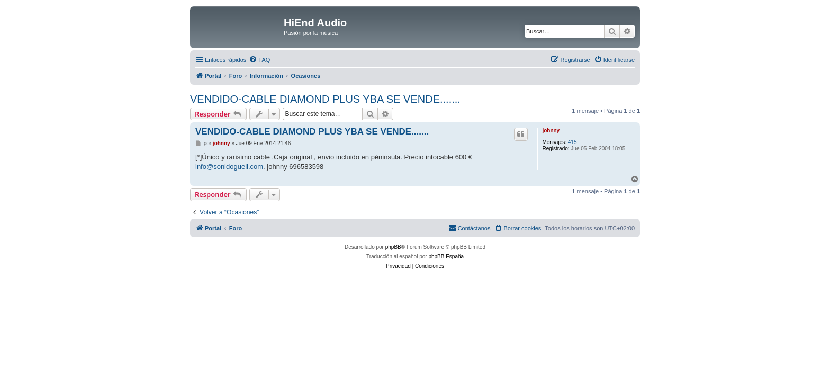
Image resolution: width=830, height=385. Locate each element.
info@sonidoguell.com (229, 167)
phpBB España (446, 256)
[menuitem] (259, 59)
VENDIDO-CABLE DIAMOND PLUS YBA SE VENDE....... (325, 99)
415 (572, 142)
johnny (551, 130)
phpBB (393, 247)
